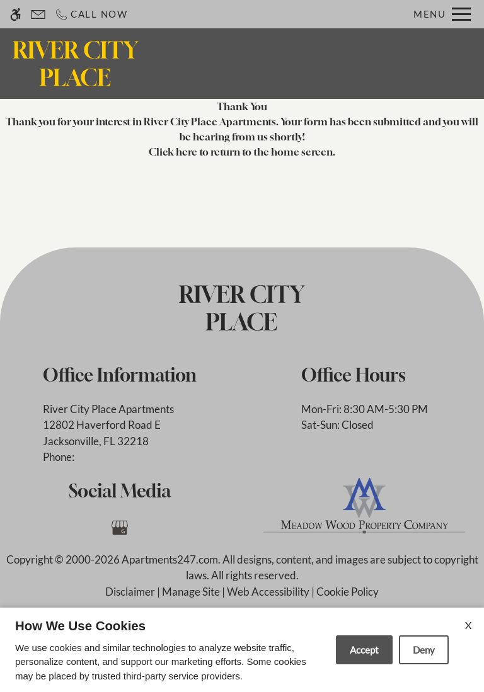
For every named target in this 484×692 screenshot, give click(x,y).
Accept (364, 649)
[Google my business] (119, 528)
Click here (173, 151)
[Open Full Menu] (442, 14)
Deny (424, 649)
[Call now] (91, 14)
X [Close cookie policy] (468, 625)
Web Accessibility (268, 591)
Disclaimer (130, 591)
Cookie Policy (347, 591)
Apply (328, 63)
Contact (275, 63)
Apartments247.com (170, 559)
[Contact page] (38, 14)
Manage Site (191, 591)
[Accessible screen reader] (15, 14)
